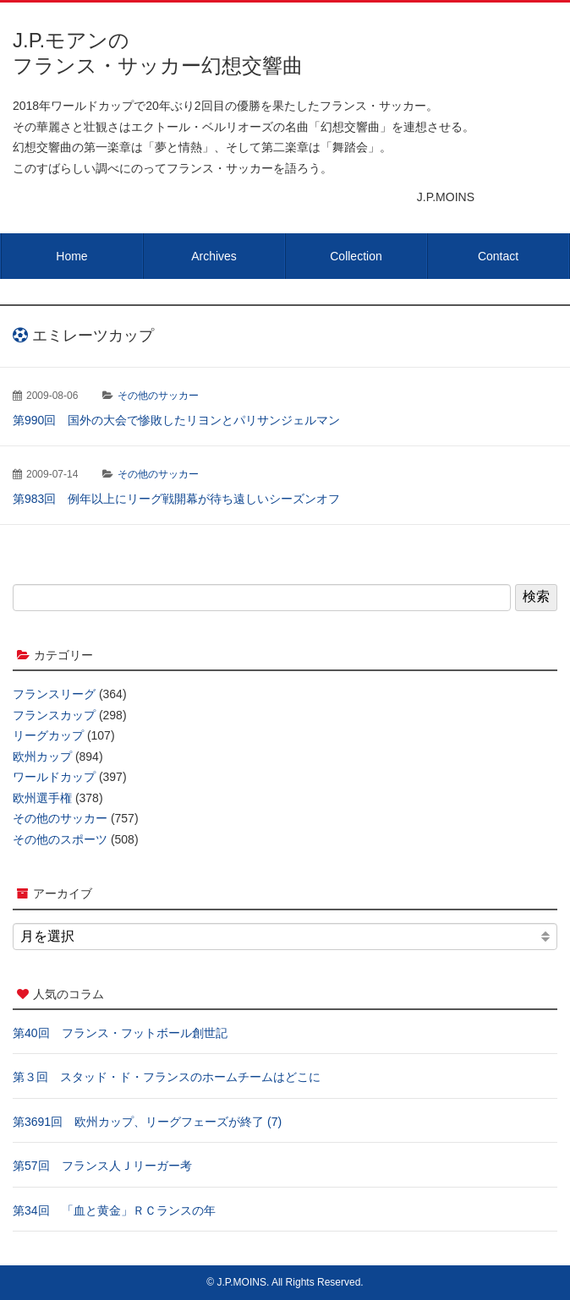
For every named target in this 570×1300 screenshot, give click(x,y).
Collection (355, 256)
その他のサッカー (158, 395)
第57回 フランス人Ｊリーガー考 (102, 1165)
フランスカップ (54, 715)
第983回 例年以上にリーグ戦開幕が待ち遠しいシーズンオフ (176, 498)
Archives (214, 256)
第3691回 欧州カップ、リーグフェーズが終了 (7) (147, 1121)
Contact (498, 256)
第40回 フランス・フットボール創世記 (120, 1033)
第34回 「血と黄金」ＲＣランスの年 (114, 1210)
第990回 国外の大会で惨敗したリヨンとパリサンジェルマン (176, 420)
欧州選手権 (42, 798)
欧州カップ (42, 756)
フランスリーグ (54, 694)
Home (71, 256)
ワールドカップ (54, 777)
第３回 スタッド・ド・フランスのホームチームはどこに (167, 1077)
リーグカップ (48, 735)
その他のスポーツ (60, 839)
